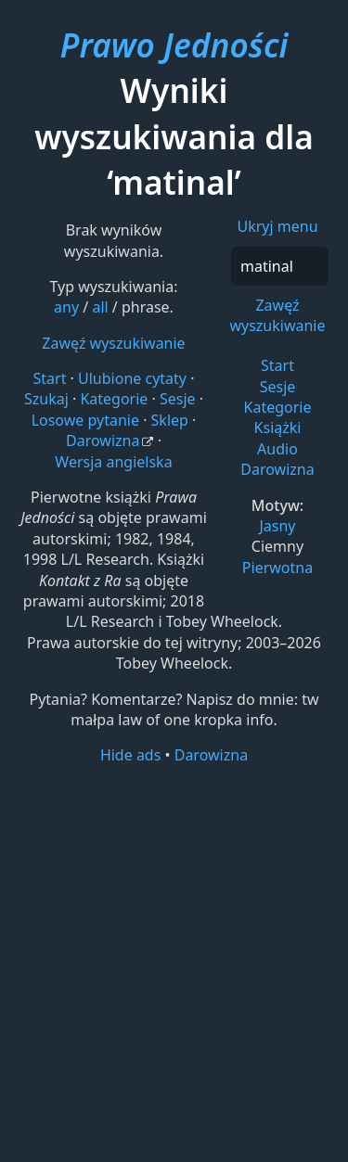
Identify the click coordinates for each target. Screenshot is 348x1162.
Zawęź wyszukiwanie (277, 315)
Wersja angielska (113, 462)
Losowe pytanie (85, 420)
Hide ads (130, 755)
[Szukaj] (280, 266)
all (100, 307)
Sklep (169, 420)
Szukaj (46, 399)
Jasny (277, 526)
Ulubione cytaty (132, 378)
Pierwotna (277, 567)
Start (277, 365)
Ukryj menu (277, 226)
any (66, 307)
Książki (278, 427)
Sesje (278, 387)
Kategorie (278, 407)
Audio (277, 449)
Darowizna (277, 469)
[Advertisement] (174, 962)
